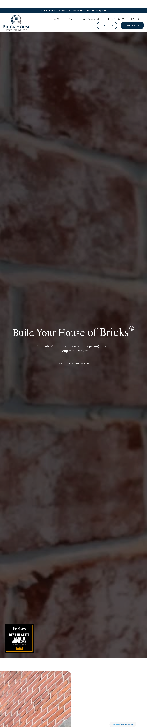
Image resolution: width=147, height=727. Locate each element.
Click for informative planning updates (87, 2)
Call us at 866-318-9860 (53, 2)
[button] (63, 11)
